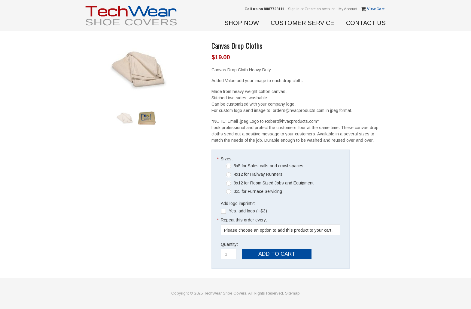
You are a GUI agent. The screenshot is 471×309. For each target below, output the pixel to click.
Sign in (293, 9)
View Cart (376, 9)
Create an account (320, 9)
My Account (348, 9)
